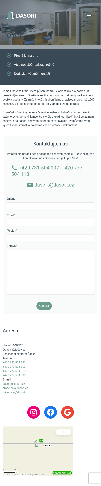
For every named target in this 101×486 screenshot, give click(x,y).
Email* (11, 215)
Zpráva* (12, 245)
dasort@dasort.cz (50, 185)
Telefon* (12, 230)
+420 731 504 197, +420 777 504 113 (47, 171)
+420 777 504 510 (14, 370)
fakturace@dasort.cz (16, 392)
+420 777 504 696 (14, 375)
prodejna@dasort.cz (15, 388)
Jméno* (11, 198)
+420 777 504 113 (14, 366)
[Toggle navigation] (89, 15)
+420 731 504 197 (14, 362)
